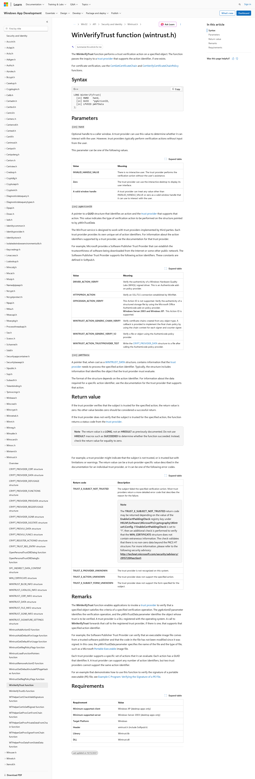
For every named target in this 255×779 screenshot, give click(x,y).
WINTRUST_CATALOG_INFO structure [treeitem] (28, 582)
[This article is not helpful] (237, 59)
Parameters (214, 34)
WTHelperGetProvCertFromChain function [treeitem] (25, 707)
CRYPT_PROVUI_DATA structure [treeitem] (25, 521)
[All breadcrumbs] (74, 24)
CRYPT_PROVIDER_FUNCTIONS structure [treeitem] (24, 485)
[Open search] (239, 4)
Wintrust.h (133, 24)
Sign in (247, 4)
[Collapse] (47, 22)
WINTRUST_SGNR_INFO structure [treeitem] (26, 606)
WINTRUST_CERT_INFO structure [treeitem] (25, 588)
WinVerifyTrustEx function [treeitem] (21, 683)
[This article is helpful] (233, 59)
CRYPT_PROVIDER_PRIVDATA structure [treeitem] (28, 493)
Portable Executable (105, 648)
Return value (214, 39)
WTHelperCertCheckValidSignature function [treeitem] (26, 691)
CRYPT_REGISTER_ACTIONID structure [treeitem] (28, 533)
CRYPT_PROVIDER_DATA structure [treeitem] (26, 467)
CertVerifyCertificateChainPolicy (161, 65)
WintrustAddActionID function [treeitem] (24, 622)
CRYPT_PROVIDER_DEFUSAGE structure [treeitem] (24, 475)
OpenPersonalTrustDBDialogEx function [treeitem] (24, 552)
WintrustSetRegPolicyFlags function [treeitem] (26, 671)
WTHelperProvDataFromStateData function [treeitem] (26, 737)
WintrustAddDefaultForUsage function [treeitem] (28, 628)
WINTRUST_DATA (115, 362)
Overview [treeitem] (13, 455)
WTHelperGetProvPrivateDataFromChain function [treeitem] (28, 717)
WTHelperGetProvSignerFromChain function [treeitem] (26, 727)
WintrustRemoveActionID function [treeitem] (26, 655)
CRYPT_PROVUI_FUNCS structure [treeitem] (26, 527)
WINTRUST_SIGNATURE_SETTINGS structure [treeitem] (26, 614)
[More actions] (180, 24)
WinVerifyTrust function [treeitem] (21, 677)
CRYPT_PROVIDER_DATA (145, 343)
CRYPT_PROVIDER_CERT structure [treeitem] (26, 461)
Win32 (84, 24)
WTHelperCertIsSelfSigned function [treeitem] (26, 699)
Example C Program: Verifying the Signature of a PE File (129, 676)
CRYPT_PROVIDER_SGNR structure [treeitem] (26, 509)
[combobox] (26, 28)
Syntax (211, 30)
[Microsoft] (6, 4)
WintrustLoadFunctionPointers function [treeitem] (24, 648)
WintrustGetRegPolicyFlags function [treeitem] (27, 640)
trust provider (105, 58)
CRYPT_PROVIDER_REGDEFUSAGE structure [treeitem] (26, 501)
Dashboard (243, 13)
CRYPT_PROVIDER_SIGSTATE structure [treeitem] (28, 515)
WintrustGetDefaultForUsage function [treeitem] (28, 634)
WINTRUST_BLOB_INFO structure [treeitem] (25, 576)
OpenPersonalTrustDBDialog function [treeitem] (27, 545)
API (94, 24)
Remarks (212, 43)
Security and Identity (111, 24)
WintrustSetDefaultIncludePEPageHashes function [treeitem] (28, 663)
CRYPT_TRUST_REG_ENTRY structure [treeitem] (27, 539)
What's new (227, 13)
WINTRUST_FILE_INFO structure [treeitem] (25, 600)
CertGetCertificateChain (123, 65)
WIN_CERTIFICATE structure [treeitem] (23, 570)
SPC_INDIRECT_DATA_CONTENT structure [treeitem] (25, 562)
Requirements (215, 47)
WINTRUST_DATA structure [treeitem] (22, 594)
